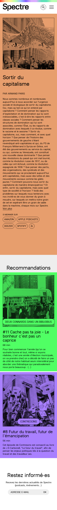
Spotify (21, 226)
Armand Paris (16, 93)
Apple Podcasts (28, 219)
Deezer (8, 226)
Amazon (9, 219)
